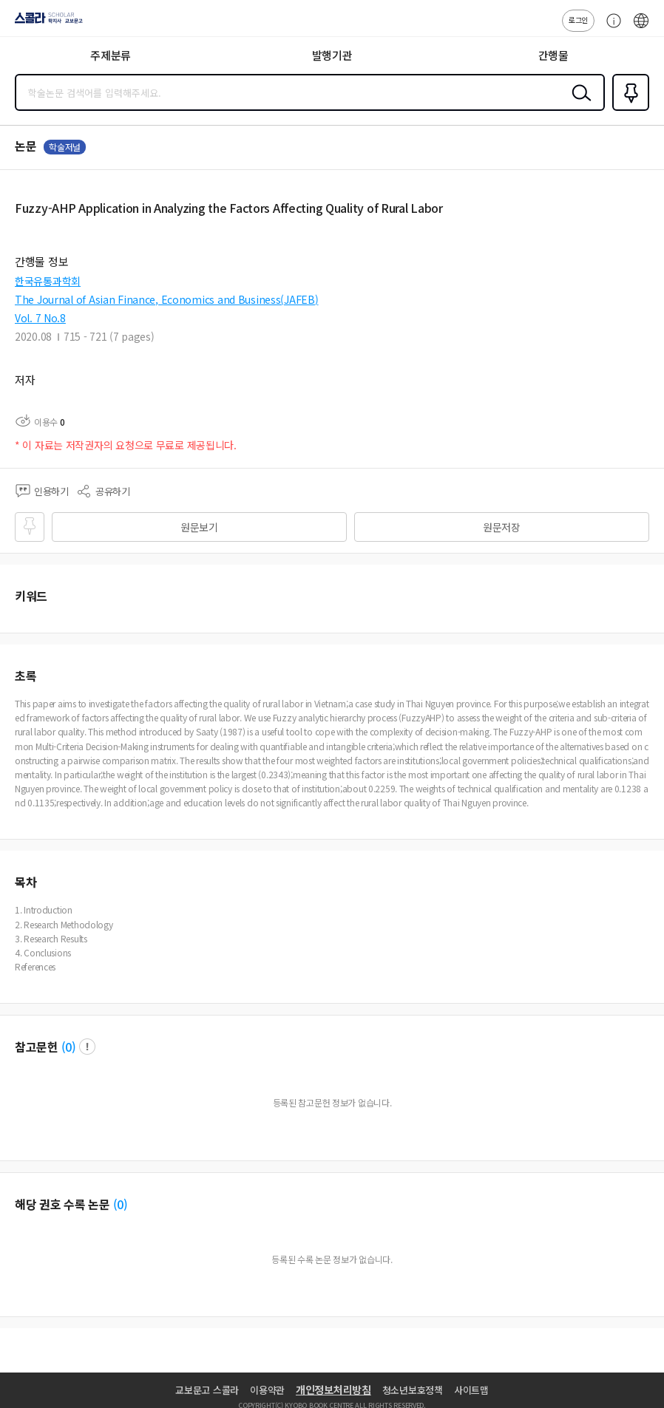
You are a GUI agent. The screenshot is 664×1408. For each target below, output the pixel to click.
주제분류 (110, 55)
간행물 (553, 55)
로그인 (578, 19)
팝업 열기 (87, 1046)
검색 (578, 104)
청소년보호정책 (412, 1390)
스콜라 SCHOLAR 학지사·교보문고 (45, 23)
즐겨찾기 (628, 109)
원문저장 (502, 527)
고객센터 (610, 28)
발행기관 (332, 55)
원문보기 (199, 527)
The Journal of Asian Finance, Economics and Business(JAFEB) (166, 299)
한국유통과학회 (48, 280)
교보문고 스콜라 (207, 1390)
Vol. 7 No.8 (40, 317)
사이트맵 (471, 1390)
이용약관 (267, 1390)
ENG (641, 28)
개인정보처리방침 (333, 1389)
